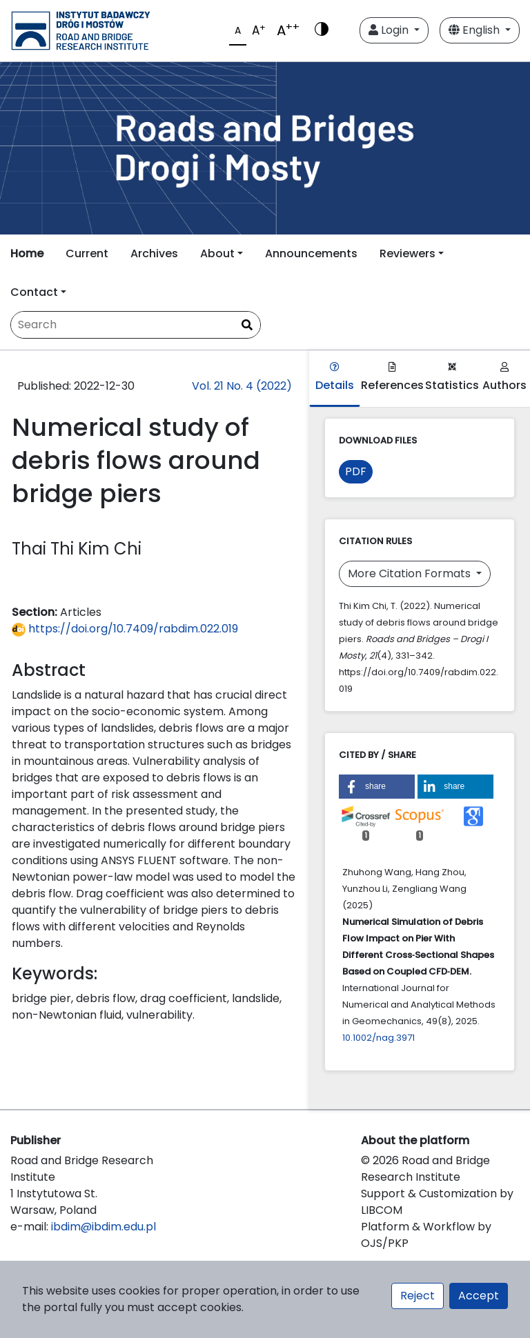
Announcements (311, 253)
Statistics (452, 377)
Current (87, 253)
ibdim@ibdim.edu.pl (103, 1227)
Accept (478, 1296)
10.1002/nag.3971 (378, 1037)
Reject (417, 1296)
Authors (504, 377)
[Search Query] (135, 325)
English (475, 30)
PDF (355, 471)
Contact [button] (34, 292)
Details (334, 377)
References (392, 377)
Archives (154, 253)
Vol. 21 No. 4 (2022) (242, 386)
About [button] (217, 253)
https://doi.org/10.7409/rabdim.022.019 (125, 629)
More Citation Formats (410, 573)
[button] (377, 787)
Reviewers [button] (407, 253)
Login (390, 30)
